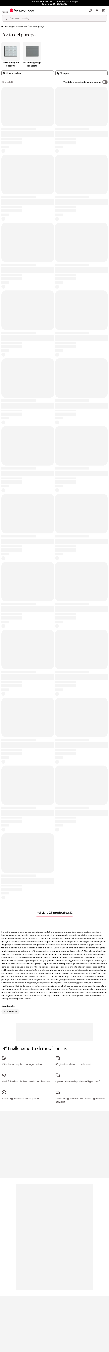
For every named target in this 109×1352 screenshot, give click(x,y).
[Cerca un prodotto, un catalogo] (5, 18)
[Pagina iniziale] (2, 27)
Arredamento (21, 26)
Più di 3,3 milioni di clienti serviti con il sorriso (26, 1081)
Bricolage (9, 26)
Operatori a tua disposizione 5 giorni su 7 (77, 1081)
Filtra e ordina (13, 73)
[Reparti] (5, 9)
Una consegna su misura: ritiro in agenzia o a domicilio (80, 1100)
